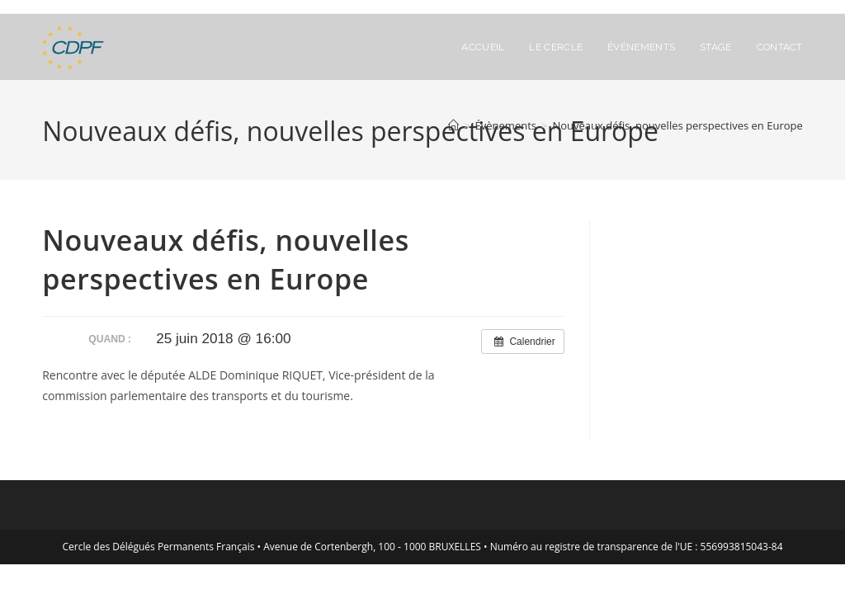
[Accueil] (453, 125)
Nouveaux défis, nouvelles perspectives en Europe (677, 125)
